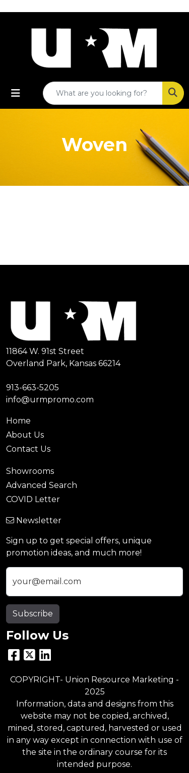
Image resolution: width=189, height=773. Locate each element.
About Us (25, 435)
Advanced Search (41, 485)
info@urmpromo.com (50, 399)
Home (18, 421)
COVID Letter (33, 499)
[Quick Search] (103, 93)
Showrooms (30, 471)
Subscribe (33, 613)
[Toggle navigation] (15, 93)
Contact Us (28, 449)
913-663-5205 (32, 387)
